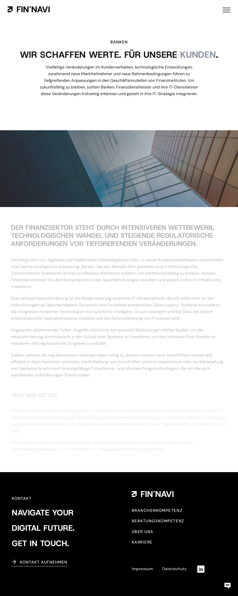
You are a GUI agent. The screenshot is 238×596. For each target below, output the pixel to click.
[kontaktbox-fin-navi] (227, 582)
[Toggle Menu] (226, 10)
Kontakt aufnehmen (43, 562)
